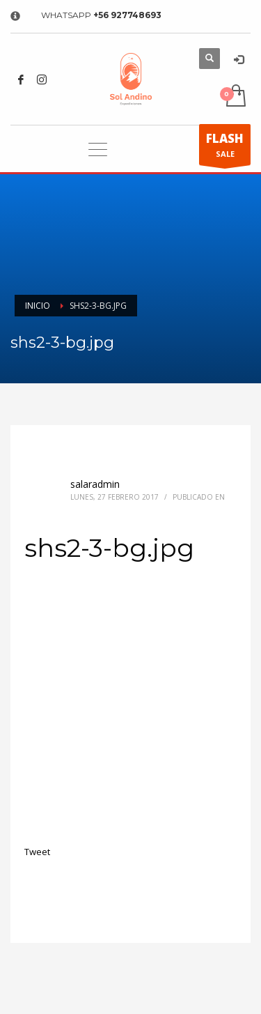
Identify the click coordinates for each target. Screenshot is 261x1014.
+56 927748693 (127, 15)
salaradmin (95, 484)
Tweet (37, 851)
